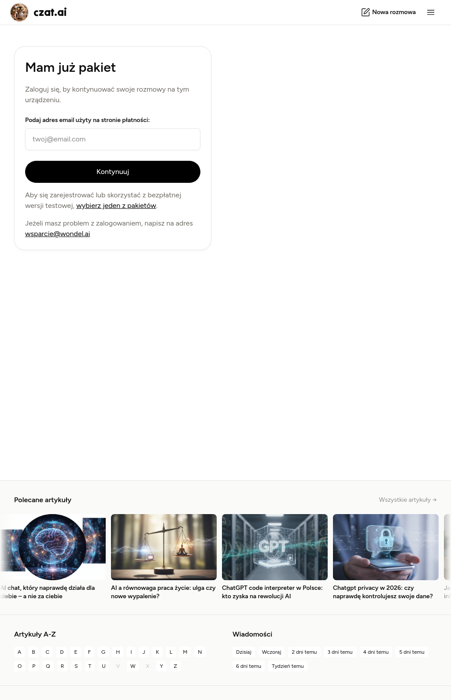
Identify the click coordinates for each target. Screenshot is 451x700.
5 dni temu (411, 652)
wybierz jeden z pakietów (116, 205)
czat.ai (50, 12)
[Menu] (430, 12)
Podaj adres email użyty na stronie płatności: (87, 120)
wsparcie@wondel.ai (57, 234)
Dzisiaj (243, 652)
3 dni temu (340, 652)
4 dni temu (376, 652)
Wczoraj (271, 652)
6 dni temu (248, 666)
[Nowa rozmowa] (388, 12)
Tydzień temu (288, 666)
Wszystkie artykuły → (408, 500)
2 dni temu (304, 652)
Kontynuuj (112, 171)
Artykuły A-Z (35, 634)
